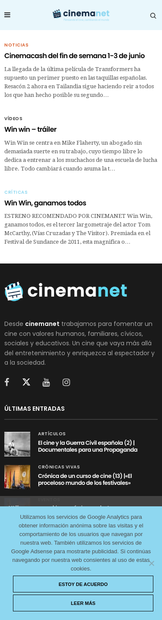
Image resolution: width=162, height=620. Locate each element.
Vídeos (13, 119)
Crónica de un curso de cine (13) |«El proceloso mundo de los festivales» (85, 479)
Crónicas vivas (59, 467)
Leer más (83, 603)
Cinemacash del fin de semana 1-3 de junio (74, 56)
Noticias (16, 45)
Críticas (16, 192)
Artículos (52, 434)
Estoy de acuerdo (83, 584)
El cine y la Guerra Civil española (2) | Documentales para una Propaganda (87, 446)
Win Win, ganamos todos (45, 203)
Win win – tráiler (30, 129)
